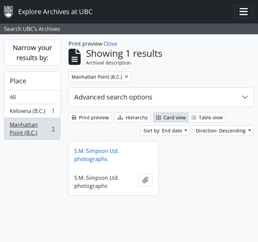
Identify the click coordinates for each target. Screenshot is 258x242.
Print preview (90, 117)
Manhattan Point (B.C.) (32, 128)
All (13, 97)
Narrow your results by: (32, 52)
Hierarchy (132, 117)
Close (110, 43)
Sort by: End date (163, 130)
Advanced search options (113, 97)
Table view (207, 117)
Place (18, 80)
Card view (171, 117)
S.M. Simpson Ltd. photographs (96, 155)
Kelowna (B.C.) (32, 112)
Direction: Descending (221, 130)
